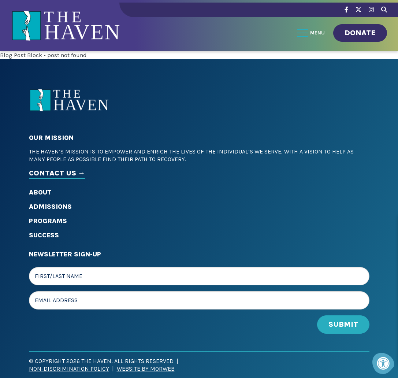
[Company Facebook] (346, 10)
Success (44, 235)
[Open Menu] (311, 32)
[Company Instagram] (371, 10)
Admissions (50, 207)
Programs (48, 221)
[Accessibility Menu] (383, 363)
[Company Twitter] (358, 10)
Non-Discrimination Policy (69, 368)
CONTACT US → (57, 173)
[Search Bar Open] (384, 8)
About (40, 192)
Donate (360, 33)
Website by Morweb (146, 368)
